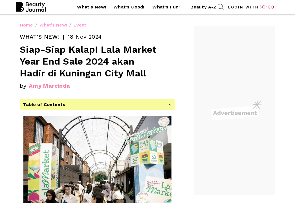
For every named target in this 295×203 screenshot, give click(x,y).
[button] (91, 7)
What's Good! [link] (128, 7)
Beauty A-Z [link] (203, 7)
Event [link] (79, 25)
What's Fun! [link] (166, 7)
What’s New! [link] (53, 25)
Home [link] (26, 25)
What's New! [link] (91, 7)
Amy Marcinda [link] (49, 85)
